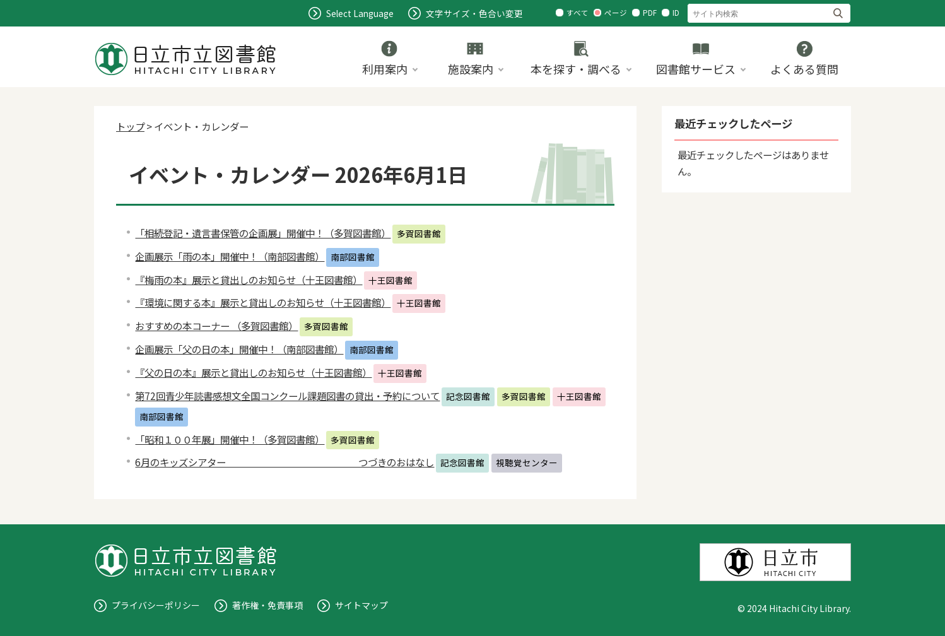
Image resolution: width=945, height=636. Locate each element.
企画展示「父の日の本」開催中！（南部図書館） (239, 349)
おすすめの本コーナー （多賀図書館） (216, 326)
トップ (130, 126)
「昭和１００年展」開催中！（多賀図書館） (229, 439)
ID (675, 13)
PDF (650, 13)
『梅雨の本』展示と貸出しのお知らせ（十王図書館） (248, 279)
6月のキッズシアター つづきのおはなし (284, 462)
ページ (615, 13)
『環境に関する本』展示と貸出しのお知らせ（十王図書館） (262, 302)
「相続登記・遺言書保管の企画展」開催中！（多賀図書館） (262, 233)
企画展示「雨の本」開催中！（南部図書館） (229, 256)
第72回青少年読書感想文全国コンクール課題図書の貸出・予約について (287, 396)
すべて (577, 13)
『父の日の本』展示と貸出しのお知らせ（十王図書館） (253, 372)
